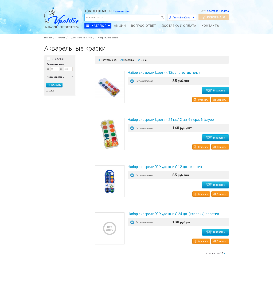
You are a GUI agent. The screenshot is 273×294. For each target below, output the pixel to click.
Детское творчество (81, 38)
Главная (48, 38)
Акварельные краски (108, 38)
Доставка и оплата (215, 11)
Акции (120, 25)
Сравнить (219, 100)
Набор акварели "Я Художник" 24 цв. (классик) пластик (173, 214)
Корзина (213, 17)
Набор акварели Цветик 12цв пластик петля (164, 72)
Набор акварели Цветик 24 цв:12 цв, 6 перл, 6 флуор (171, 120)
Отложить (201, 99)
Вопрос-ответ (143, 25)
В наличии (58, 59)
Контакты (210, 25)
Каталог (98, 25)
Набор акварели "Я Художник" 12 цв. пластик (165, 167)
